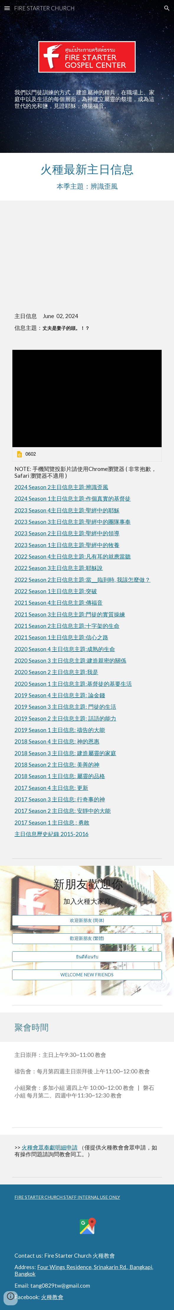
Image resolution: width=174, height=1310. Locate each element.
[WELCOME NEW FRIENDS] (86, 974)
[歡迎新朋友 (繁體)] (86, 939)
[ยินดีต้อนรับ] (86, 956)
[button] (7, 8)
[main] (87, 99)
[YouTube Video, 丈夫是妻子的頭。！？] (87, 258)
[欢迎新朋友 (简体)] (86, 920)
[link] (87, 405)
